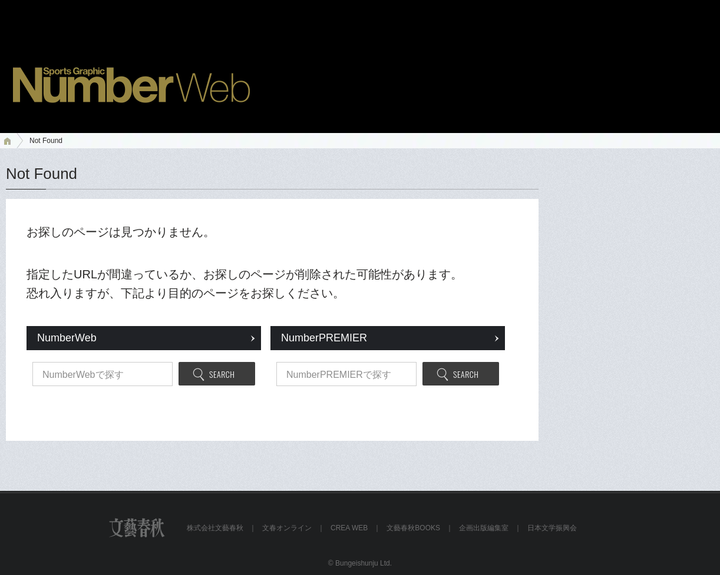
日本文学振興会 (552, 528)
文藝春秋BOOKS (413, 528)
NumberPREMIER (324, 338)
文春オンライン (287, 528)
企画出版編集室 (483, 528)
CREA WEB (349, 528)
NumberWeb (67, 338)
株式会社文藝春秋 (215, 528)
